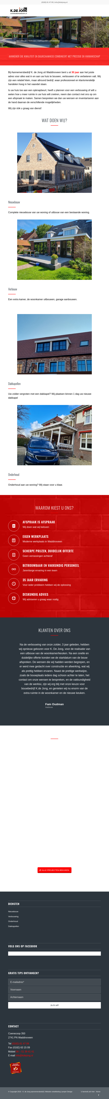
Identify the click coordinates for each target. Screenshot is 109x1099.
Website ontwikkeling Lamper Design (58, 1092)
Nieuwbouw (13, 911)
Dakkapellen (13, 926)
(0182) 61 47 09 (47, 2)
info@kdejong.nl (61, 2)
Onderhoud (13, 921)
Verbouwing (13, 916)
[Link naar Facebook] (98, 1095)
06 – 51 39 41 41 (25, 1051)
